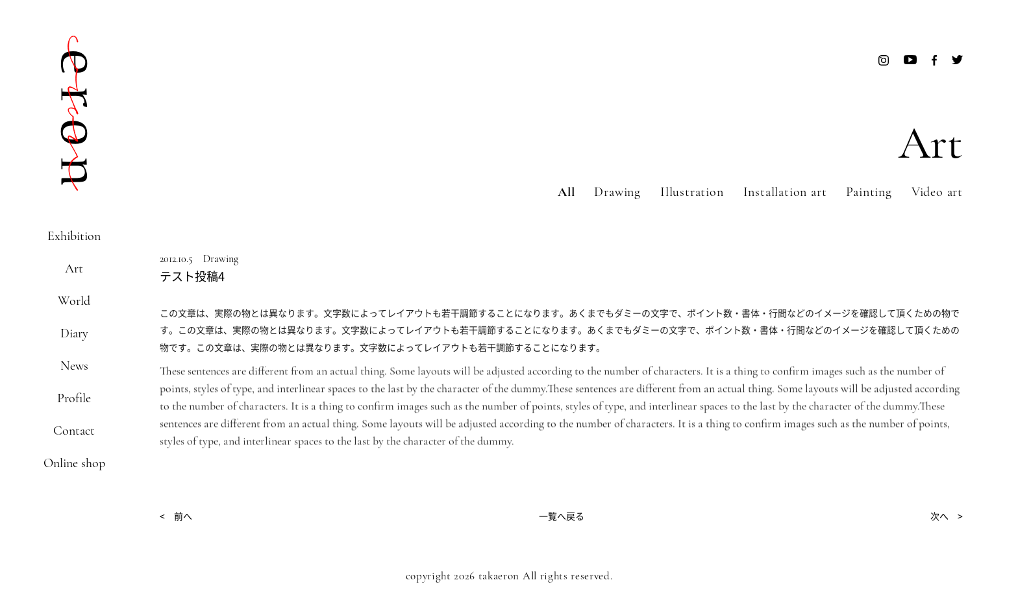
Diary (74, 333)
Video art (937, 192)
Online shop (74, 463)
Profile (74, 398)
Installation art (785, 192)
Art (74, 268)
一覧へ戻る (561, 515)
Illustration (692, 192)
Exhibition (74, 236)
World (74, 301)
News (74, 366)
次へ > (946, 515)
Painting (868, 192)
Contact (74, 431)
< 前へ (176, 515)
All (566, 192)
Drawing (617, 192)
